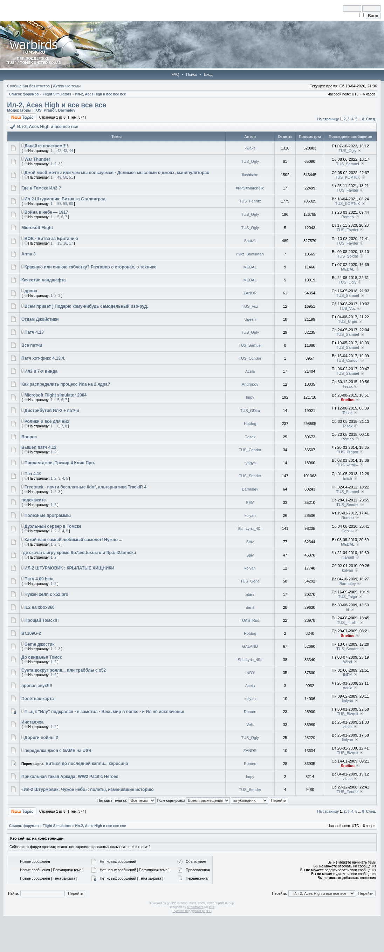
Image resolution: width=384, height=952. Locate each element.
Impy (250, 397)
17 (71, 243)
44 (71, 151)
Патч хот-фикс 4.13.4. (43, 358)
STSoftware (195, 907)
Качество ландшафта (43, 280)
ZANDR (250, 293)
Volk (250, 725)
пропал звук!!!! (37, 685)
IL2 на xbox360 (40, 607)
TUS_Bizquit (347, 714)
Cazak (250, 437)
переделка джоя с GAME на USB (58, 750)
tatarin (250, 594)
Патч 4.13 (34, 332)
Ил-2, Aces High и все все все (100, 94)
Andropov (250, 384)
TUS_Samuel (347, 164)
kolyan (250, 515)
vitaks (347, 727)
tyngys (250, 463)
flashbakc (250, 175)
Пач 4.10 (33, 473)
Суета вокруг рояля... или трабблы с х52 (63, 670)
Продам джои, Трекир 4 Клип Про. (60, 462)
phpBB (171, 903)
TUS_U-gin (347, 321)
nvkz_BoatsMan (249, 254)
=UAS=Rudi (250, 620)
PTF (211, 907)
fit (347, 609)
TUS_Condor (250, 358)
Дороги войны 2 (41, 737)
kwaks (250, 148)
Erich (347, 478)
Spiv (250, 555)
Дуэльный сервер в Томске (53, 526)
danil (250, 607)
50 (65, 177)
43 (65, 151)
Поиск (191, 74)
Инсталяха (32, 722)
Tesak (348, 386)
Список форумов (24, 94)
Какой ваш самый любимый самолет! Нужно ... (73, 539)
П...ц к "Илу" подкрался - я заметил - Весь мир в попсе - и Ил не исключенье (104, 711)
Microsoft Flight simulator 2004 (56, 395)
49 (59, 177)
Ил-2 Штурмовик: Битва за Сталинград (65, 199)
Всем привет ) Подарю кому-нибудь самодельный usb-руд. (86, 306)
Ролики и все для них (47, 421)
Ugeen (249, 319)
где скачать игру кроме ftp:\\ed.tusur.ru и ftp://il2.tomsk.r (78, 552)
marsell (347, 557)
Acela (250, 371)
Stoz (250, 542)
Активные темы (67, 86)
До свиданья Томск (41, 657)
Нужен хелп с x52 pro (46, 594)
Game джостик (40, 644)
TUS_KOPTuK (347, 177)
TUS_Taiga (347, 596)
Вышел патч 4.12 (38, 447)
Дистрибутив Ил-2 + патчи (52, 410)
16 (65, 243)
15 (59, 243)
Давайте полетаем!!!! (46, 146)
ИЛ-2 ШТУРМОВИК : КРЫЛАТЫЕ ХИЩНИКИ (69, 568)
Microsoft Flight (37, 227)
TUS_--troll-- (347, 465)
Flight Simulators (57, 94)
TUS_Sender (250, 476)
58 (59, 204)
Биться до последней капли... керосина (87, 763)
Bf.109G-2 (31, 633)
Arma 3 (28, 254)
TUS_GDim (250, 410)
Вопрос (29, 436)
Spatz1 (250, 241)
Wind (347, 662)
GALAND (250, 646)
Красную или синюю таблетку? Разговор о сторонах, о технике (91, 267)
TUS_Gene (250, 581)
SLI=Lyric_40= (250, 528)
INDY (249, 673)
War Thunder (37, 159)
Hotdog (250, 423)
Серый (348, 531)
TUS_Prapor (45, 110)
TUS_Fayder (347, 190)
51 (71, 177)
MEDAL (250, 267)
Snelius (347, 400)
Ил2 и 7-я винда (41, 371)
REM (250, 502)
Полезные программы (48, 515)
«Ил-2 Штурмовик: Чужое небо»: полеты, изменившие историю (87, 789)
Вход (208, 74)
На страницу (328, 119)
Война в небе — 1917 (46, 212)
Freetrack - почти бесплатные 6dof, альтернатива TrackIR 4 (85, 487)
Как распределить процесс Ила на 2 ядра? (65, 384)
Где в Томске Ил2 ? (41, 188)
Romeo (347, 217)
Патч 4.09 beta (39, 579)
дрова (31, 290)
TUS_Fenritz (250, 201)
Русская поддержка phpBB (192, 911)
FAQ (175, 74)
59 (65, 204)
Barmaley (67, 110)
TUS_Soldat (347, 256)
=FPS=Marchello (250, 188)
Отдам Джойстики (40, 319)
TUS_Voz (250, 306)
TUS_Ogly (348, 150)
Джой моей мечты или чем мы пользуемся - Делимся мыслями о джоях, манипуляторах (117, 172)
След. (371, 119)
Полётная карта (37, 698)
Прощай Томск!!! (42, 620)
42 (59, 151)
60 (71, 204)
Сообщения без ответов (28, 86)
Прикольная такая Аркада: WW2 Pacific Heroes (69, 776)
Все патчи (31, 345)
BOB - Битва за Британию (51, 238)
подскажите (33, 500)
